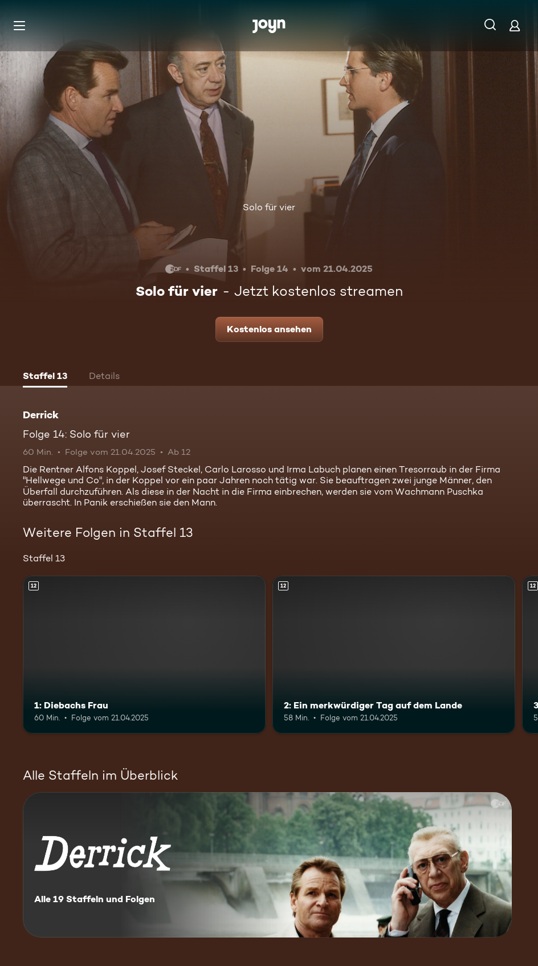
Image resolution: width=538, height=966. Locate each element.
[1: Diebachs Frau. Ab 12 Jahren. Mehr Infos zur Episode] (144, 654)
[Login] (515, 25)
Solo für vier (269, 207)
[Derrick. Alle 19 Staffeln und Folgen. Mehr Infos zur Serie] (267, 865)
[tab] (45, 377)
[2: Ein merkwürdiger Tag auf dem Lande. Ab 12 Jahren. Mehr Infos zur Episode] (393, 654)
